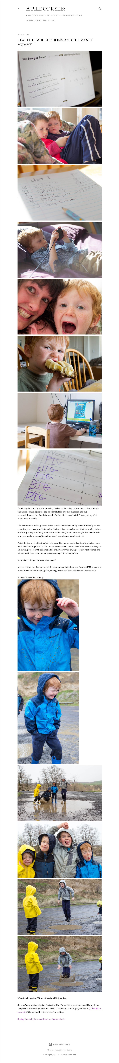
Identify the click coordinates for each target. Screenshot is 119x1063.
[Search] (100, 8)
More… (52, 20)
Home (29, 20)
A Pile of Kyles (46, 8)
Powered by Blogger (60, 1044)
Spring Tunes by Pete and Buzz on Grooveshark (41, 1019)
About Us (40, 20)
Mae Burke (67, 1050)
